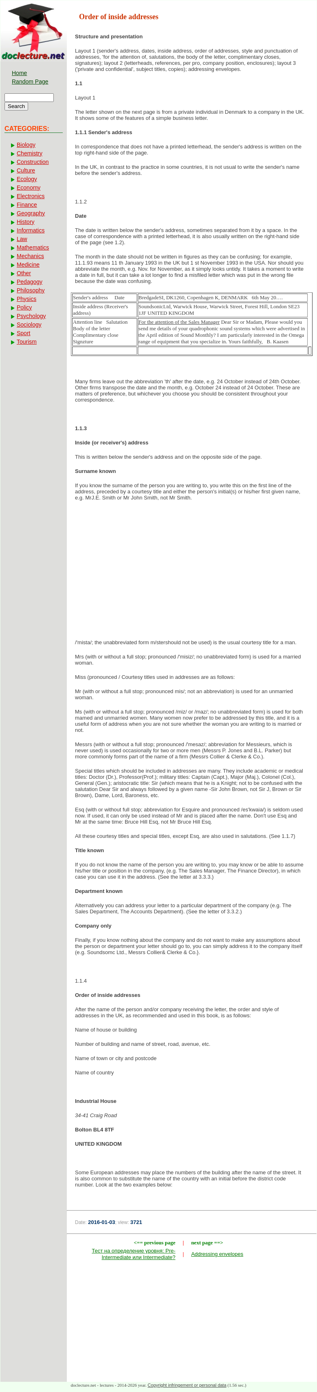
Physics (26, 299)
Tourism (27, 341)
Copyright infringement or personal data (186, 1385)
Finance (27, 204)
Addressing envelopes (217, 1254)
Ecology (27, 179)
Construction (33, 162)
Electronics (30, 196)
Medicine (28, 264)
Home (19, 73)
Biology (26, 144)
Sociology (29, 324)
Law (22, 239)
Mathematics (33, 247)
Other (24, 273)
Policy (24, 307)
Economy (28, 187)
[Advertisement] (192, 572)
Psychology (31, 316)
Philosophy (31, 290)
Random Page (30, 81)
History (26, 222)
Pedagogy (29, 281)
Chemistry (29, 153)
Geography (31, 213)
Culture (26, 170)
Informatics (30, 230)
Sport (23, 333)
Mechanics (30, 256)
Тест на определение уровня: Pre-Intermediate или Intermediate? (133, 1254)
